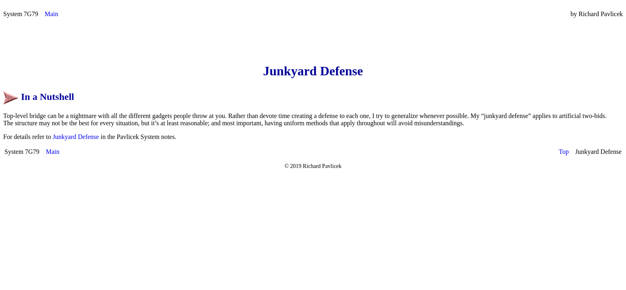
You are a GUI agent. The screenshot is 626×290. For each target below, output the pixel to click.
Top (564, 151)
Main (51, 13)
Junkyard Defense (76, 136)
